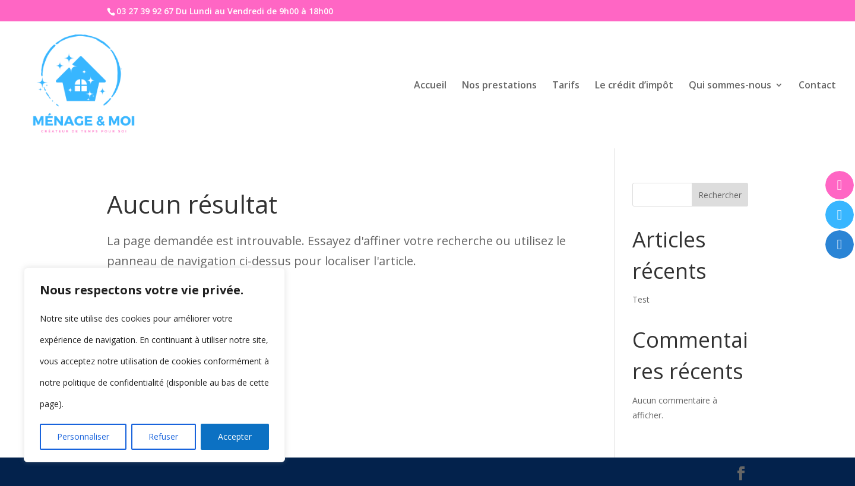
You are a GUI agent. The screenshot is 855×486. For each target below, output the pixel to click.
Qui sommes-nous (730, 86)
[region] (154, 365)
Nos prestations (499, 86)
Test (641, 299)
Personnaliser (83, 436)
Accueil (430, 86)
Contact (817, 86)
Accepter (235, 436)
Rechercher (720, 195)
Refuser (163, 436)
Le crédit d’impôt (634, 86)
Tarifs (566, 86)
